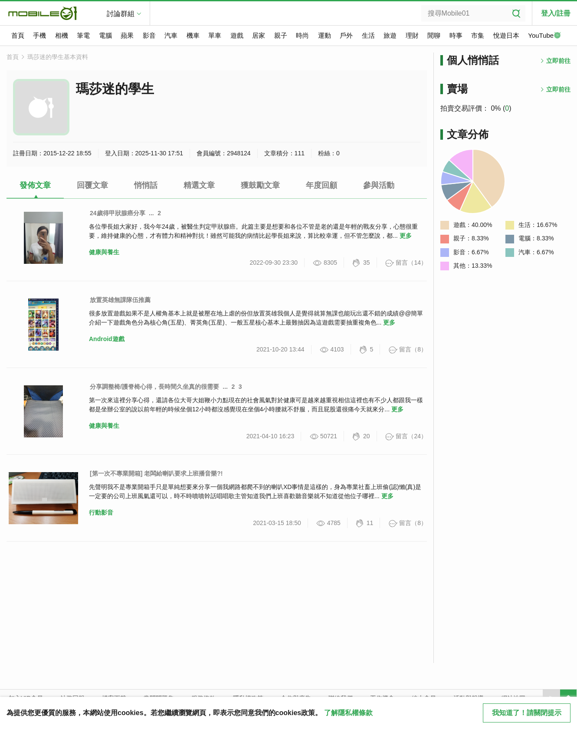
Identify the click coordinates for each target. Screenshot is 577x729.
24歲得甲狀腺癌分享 (117, 213)
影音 (149, 35)
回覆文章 (92, 185)
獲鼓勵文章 (260, 185)
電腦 (105, 35)
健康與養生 (104, 252)
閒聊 (433, 35)
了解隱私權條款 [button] (348, 712)
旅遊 (390, 35)
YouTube (544, 36)
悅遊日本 (506, 35)
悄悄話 (145, 185)
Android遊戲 (107, 338)
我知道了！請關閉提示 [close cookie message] (526, 712)
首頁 (17, 35)
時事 (455, 35)
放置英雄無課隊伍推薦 (120, 299)
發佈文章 (35, 185)
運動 (324, 35)
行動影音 (101, 512)
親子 (280, 35)
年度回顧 (321, 185)
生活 (368, 35)
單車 (214, 35)
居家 (258, 35)
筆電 (83, 35)
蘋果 (127, 35)
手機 (39, 35)
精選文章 (199, 185)
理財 (412, 35)
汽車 (170, 35)
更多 (406, 235)
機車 (193, 35)
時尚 (302, 35)
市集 (477, 35)
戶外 (346, 35)
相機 (61, 35)
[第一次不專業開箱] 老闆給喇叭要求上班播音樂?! (156, 473)
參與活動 (378, 185)
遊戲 (236, 35)
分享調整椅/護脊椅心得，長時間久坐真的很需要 (154, 386)
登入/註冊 (555, 13)
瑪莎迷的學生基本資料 (57, 56)
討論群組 (120, 13)
